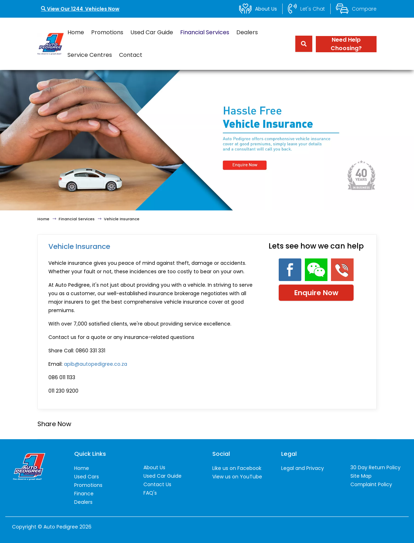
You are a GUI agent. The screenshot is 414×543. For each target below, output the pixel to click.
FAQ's (150, 492)
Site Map (361, 475)
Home (75, 32)
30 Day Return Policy (375, 467)
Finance (84, 493)
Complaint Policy (371, 484)
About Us (154, 467)
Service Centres (89, 55)
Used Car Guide (151, 32)
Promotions (107, 32)
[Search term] (301, 44)
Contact (130, 55)
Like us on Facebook (236, 468)
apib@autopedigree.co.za (95, 364)
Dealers (247, 32)
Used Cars (86, 476)
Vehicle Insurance (122, 219)
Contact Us (157, 484)
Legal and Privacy (302, 468)
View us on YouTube (237, 476)
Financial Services (204, 32)
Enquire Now (316, 293)
